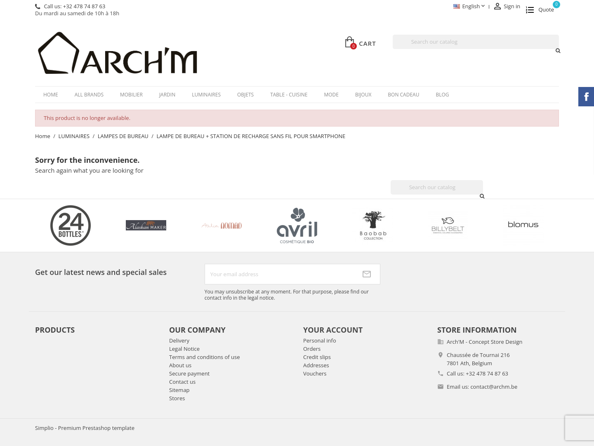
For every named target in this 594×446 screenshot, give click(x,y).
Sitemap (179, 390)
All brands (89, 94)
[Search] (476, 42)
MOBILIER (131, 94)
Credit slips (317, 357)
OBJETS (245, 94)
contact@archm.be (493, 386)
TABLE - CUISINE (288, 94)
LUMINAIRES (206, 94)
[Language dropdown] (469, 6)
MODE (331, 94)
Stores (177, 398)
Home (50, 94)
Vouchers (315, 373)
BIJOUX (363, 94)
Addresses (316, 365)
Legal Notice (184, 348)
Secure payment (189, 373)
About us (180, 365)
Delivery (179, 340)
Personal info (319, 340)
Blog (442, 94)
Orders (312, 348)
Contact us (182, 381)
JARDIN (167, 94)
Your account (333, 330)
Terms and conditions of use (204, 357)
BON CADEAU (403, 94)
